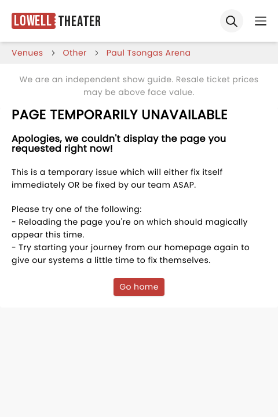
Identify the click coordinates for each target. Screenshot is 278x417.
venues (27, 52)
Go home (139, 286)
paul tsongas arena (149, 52)
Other (75, 52)
